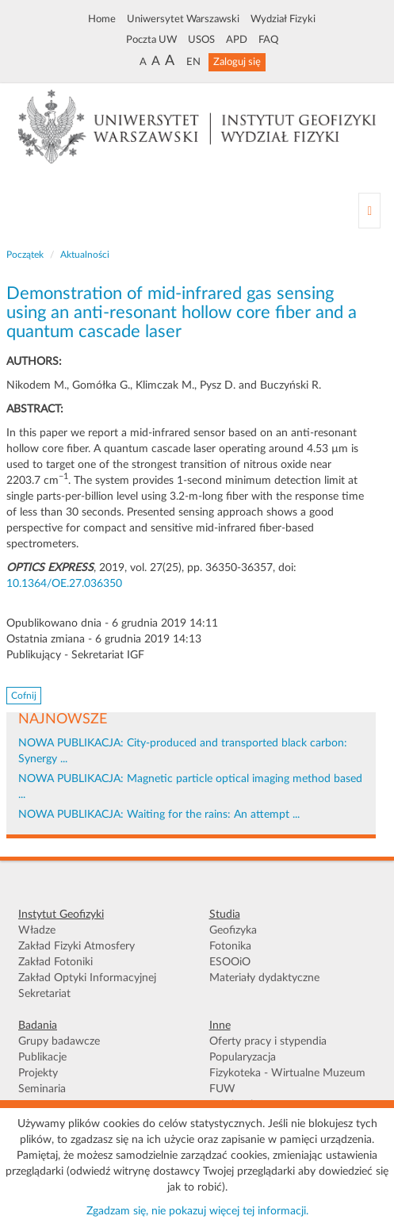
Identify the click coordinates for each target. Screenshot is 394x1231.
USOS (201, 39)
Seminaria (42, 1089)
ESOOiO (230, 962)
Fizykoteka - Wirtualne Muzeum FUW (287, 1081)
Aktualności (84, 254)
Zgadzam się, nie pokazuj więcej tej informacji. (197, 1211)
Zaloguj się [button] (237, 62)
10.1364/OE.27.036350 (64, 583)
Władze (36, 930)
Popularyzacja (242, 1057)
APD (236, 39)
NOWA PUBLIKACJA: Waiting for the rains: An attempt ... (159, 814)
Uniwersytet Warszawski (183, 19)
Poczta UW (151, 39)
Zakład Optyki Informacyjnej (87, 978)
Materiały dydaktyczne (264, 978)
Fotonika (230, 946)
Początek (25, 254)
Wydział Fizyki (283, 19)
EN (193, 62)
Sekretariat (44, 993)
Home (102, 19)
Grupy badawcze (59, 1041)
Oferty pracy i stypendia (268, 1041)
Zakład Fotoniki (55, 962)
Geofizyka (233, 930)
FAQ (268, 39)
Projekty (38, 1073)
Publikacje (42, 1057)
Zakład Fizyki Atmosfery (76, 946)
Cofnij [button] (23, 695)
